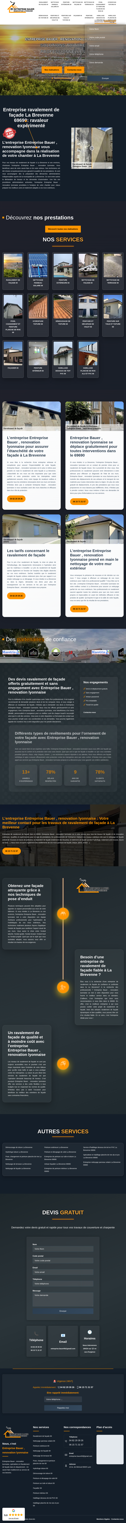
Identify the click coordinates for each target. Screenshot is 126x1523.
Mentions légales (103, 1519)
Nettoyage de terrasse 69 (89, 3)
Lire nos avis (13, 1518)
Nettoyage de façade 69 (78, 3)
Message (63, 1298)
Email (63, 1271)
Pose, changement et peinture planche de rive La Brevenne (23, 1158)
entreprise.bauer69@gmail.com (63, 1349)
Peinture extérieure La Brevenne (56, 1147)
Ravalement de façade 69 (43, 3)
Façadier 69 (78, 15)
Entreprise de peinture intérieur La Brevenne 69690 (60, 1170)
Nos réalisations (52, 70)
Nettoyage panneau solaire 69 (55, 4)
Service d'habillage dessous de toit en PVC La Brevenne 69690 (100, 1148)
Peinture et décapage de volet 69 (55, 18)
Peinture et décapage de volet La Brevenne (60, 1152)
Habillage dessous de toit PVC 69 (100, 18)
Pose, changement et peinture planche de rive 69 (100, 7)
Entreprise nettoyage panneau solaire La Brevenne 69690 (101, 1163)
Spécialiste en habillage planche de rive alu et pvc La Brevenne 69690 (101, 1156)
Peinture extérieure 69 (66, 3)
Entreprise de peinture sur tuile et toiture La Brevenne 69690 (60, 1158)
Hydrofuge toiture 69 (112, 3)
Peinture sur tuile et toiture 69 (66, 18)
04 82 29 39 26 (16, 499)
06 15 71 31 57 (79, 502)
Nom (63, 1247)
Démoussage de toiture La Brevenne (19, 1147)
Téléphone (63, 1282)
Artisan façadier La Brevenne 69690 (57, 1164)
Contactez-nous (74, 70)
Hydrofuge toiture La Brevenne (17, 1152)
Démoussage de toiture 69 (43, 17)
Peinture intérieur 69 (89, 17)
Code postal (63, 1259)
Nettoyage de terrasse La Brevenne (19, 1164)
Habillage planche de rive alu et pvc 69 (88, 371)
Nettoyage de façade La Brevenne (18, 1168)
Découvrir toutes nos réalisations (63, 229)
